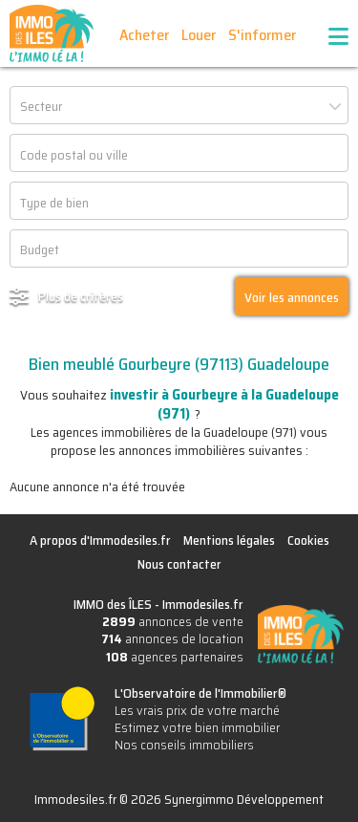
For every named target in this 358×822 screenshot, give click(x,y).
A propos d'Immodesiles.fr (100, 540)
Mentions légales (229, 540)
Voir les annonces (291, 297)
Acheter (144, 35)
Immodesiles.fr (202, 604)
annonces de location (172, 638)
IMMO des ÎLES (52, 33)
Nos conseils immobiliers (184, 744)
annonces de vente (172, 621)
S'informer (262, 35)
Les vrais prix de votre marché (197, 710)
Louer (198, 35)
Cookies (308, 540)
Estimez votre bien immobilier (197, 727)
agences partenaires (174, 656)
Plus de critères (80, 296)
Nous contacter (179, 563)
